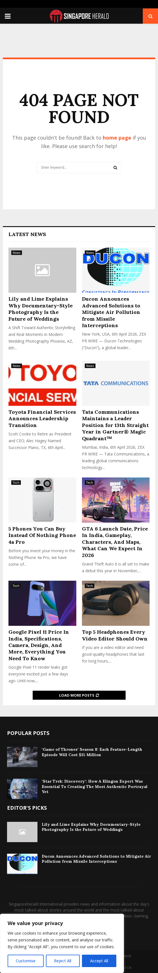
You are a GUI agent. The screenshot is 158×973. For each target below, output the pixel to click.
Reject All (62, 960)
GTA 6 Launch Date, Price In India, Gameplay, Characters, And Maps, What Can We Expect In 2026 (115, 541)
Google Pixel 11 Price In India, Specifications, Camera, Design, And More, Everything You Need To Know (38, 645)
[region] (62, 943)
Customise (25, 960)
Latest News (27, 234)
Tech (16, 483)
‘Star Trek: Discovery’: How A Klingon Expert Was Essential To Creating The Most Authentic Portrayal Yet (95, 786)
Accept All (99, 960)
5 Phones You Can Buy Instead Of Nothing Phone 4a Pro (42, 535)
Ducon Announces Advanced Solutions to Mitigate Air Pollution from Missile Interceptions (111, 312)
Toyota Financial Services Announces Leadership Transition (42, 418)
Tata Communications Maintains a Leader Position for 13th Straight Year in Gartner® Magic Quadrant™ (115, 425)
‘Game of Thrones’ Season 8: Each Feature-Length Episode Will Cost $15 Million (92, 752)
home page (117, 137)
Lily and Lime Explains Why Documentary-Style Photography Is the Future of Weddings (40, 309)
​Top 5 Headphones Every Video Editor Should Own (115, 635)
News (17, 253)
